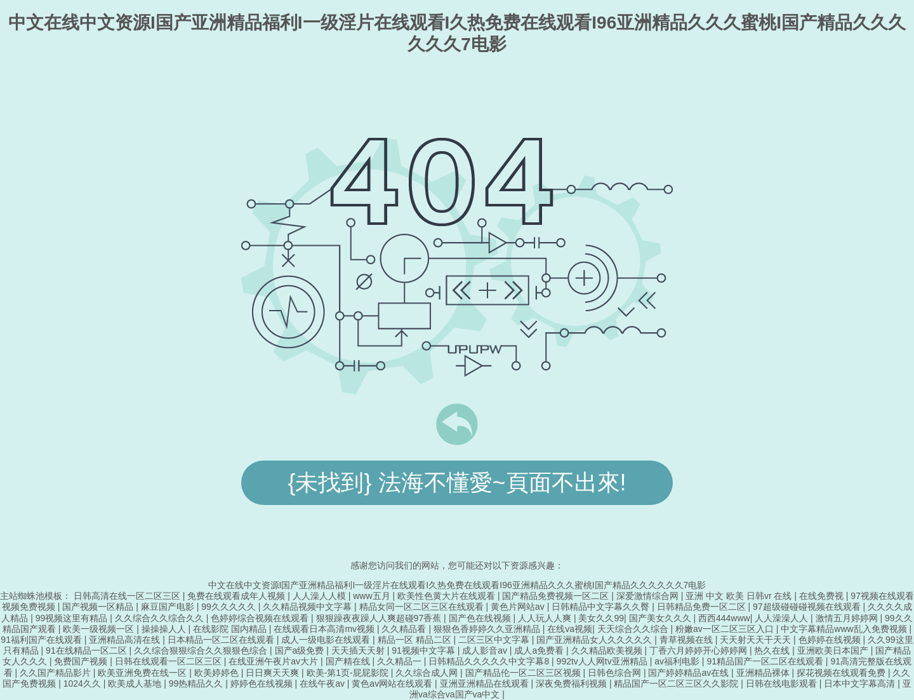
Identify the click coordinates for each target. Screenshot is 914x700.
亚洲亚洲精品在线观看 (485, 683)
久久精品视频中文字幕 (308, 607)
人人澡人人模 (320, 596)
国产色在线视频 (481, 618)
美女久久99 (601, 618)
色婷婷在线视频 (830, 640)
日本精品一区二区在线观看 (222, 640)
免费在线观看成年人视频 (237, 596)
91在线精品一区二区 (87, 650)
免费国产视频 (82, 661)
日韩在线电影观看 (782, 683)
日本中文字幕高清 (860, 683)
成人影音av (486, 650)
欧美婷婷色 (217, 673)
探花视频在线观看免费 (842, 673)
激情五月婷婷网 (848, 618)
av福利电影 (678, 661)
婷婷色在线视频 (262, 683)
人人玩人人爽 (546, 618)
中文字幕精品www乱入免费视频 (845, 629)
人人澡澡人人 (783, 618)
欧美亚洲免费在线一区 (143, 673)
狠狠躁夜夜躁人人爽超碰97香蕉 (380, 618)
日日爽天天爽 (273, 673)
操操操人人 (165, 629)
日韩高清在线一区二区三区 (128, 596)
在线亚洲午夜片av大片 (274, 661)
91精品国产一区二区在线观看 (765, 661)
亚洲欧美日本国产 (834, 650)
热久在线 (773, 650)
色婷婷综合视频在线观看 (261, 618)
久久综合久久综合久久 (160, 618)
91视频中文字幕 (424, 650)
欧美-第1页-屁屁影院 (349, 673)
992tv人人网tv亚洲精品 (603, 661)
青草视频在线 (687, 640)
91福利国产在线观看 (42, 640)
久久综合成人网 (427, 673)
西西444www (724, 618)
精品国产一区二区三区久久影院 (677, 683)
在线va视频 (569, 629)
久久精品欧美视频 (608, 650)
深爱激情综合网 (648, 596)
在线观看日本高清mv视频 (325, 629)
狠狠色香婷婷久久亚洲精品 (488, 629)
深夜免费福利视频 (572, 683)
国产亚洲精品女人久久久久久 (595, 640)
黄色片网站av (519, 607)
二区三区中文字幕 (495, 640)
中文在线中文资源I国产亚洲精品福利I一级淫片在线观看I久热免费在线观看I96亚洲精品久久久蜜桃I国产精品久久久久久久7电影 (457, 585)
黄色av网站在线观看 (393, 683)
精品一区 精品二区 (416, 640)
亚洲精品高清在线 (125, 640)
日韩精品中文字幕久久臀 (602, 607)
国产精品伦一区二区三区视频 (524, 673)
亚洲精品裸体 (764, 673)
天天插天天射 (359, 650)
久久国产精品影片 (56, 673)
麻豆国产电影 (169, 607)
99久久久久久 (229, 607)
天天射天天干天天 (756, 640)
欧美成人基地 (136, 683)
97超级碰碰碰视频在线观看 (808, 607)
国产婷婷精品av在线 (689, 673)
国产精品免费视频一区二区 (556, 596)
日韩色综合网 (616, 673)
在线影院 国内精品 (231, 629)
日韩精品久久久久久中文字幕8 (490, 661)
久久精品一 (400, 661)
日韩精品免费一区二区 (702, 607)
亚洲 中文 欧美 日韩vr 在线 (740, 596)
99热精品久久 (197, 683)
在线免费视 (822, 596)
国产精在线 (349, 661)
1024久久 (83, 683)
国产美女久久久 (661, 618)
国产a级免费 (301, 650)
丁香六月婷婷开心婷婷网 (699, 650)
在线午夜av (323, 683)
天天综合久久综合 (634, 629)
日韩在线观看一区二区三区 (169, 661)
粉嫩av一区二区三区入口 (725, 629)
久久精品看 (404, 629)
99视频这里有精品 (73, 618)
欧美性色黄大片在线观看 (447, 596)
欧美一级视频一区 (99, 629)
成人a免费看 (540, 650)
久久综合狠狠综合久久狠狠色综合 (202, 650)
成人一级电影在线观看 (327, 640)
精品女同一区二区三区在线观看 (422, 607)
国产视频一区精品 (99, 607)
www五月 (372, 596)
